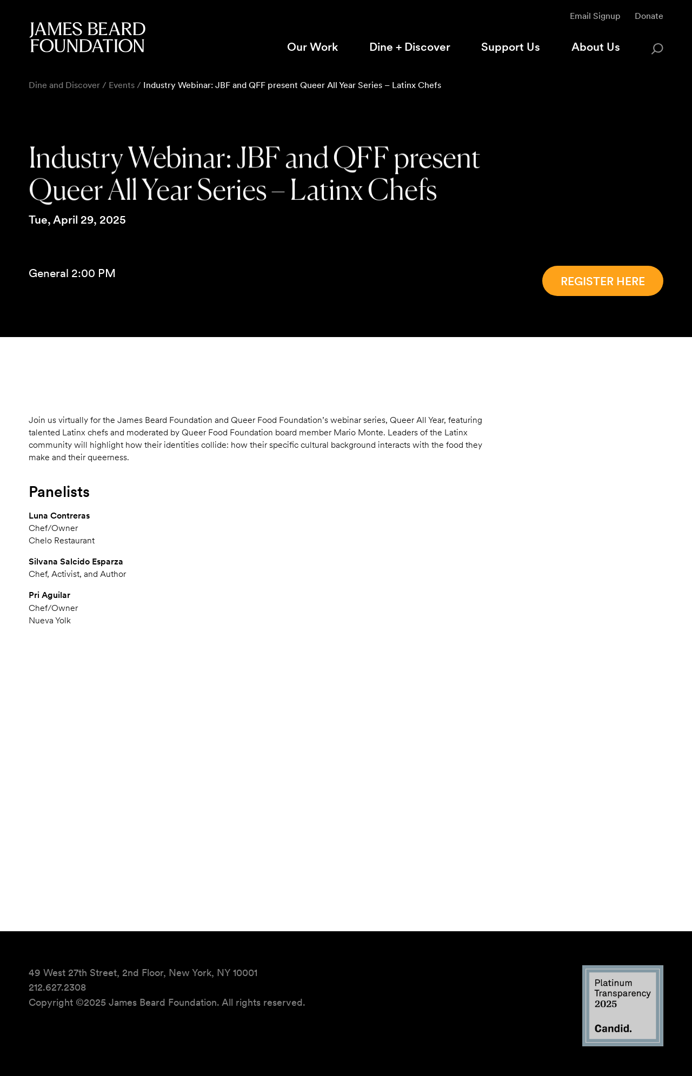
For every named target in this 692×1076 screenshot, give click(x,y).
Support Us (510, 46)
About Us (595, 46)
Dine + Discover (409, 46)
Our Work (312, 46)
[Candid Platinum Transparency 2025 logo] (622, 1043)
